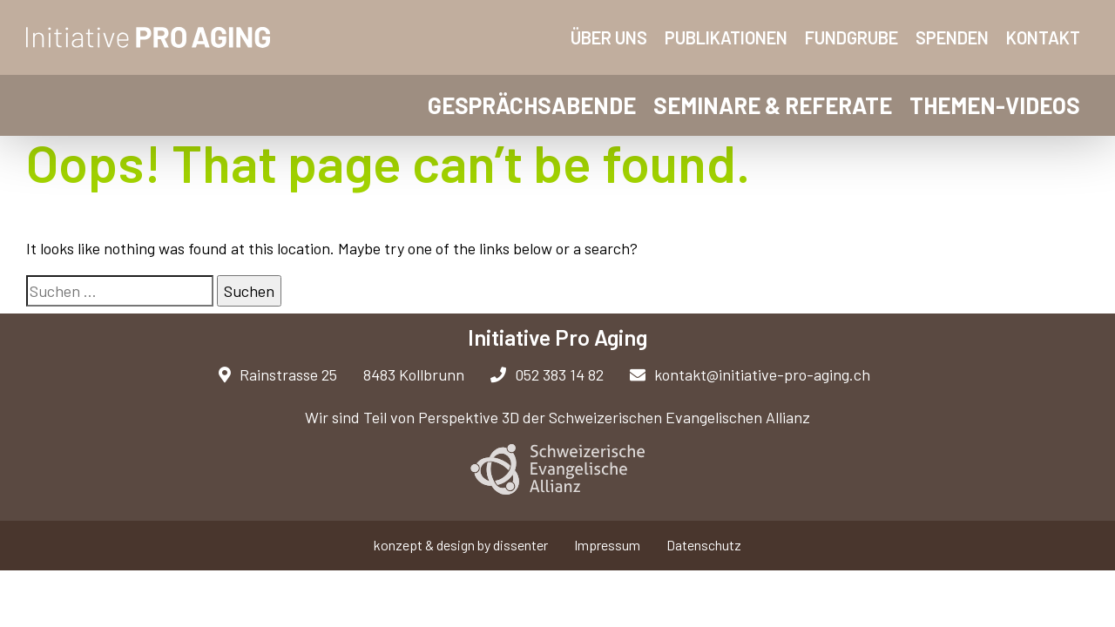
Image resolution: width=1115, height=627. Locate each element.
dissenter (520, 544)
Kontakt (1043, 37)
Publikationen (726, 37)
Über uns (609, 37)
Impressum (607, 544)
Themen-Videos (994, 104)
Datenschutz (703, 544)
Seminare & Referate (772, 104)
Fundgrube (851, 37)
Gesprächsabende (532, 104)
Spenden (952, 37)
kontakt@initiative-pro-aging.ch (750, 374)
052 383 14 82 (547, 374)
